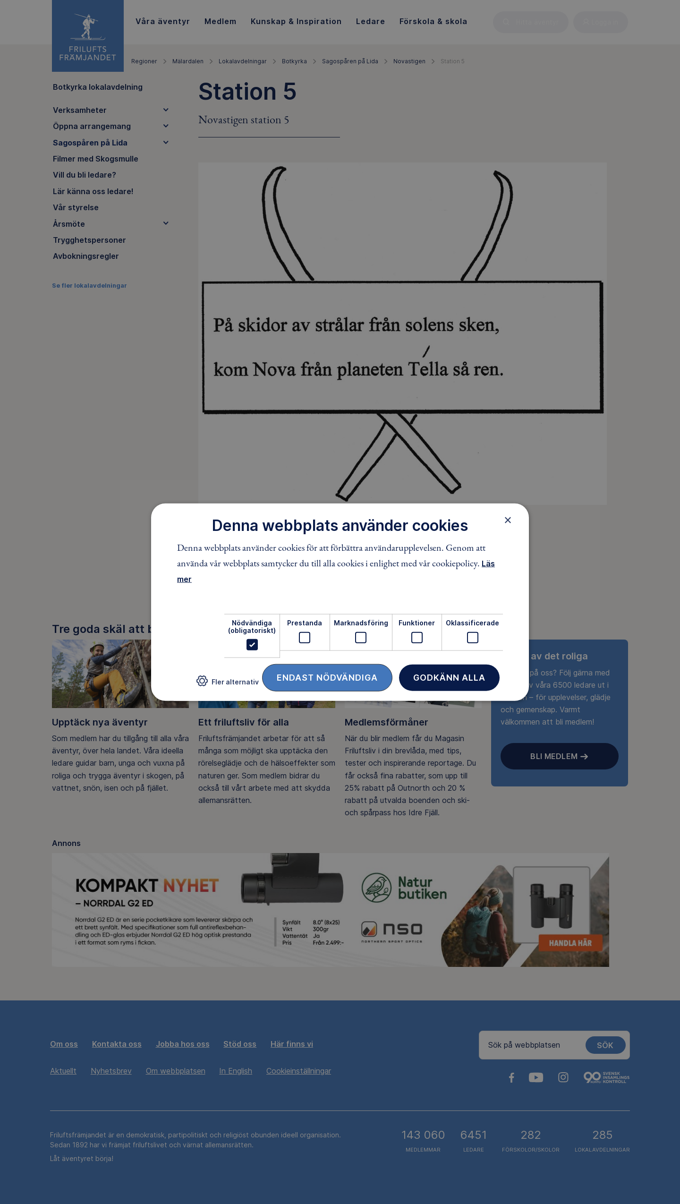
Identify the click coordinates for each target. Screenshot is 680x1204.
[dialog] (340, 602)
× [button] (508, 519)
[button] (227, 684)
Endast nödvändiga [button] (327, 678)
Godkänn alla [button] (449, 678)
